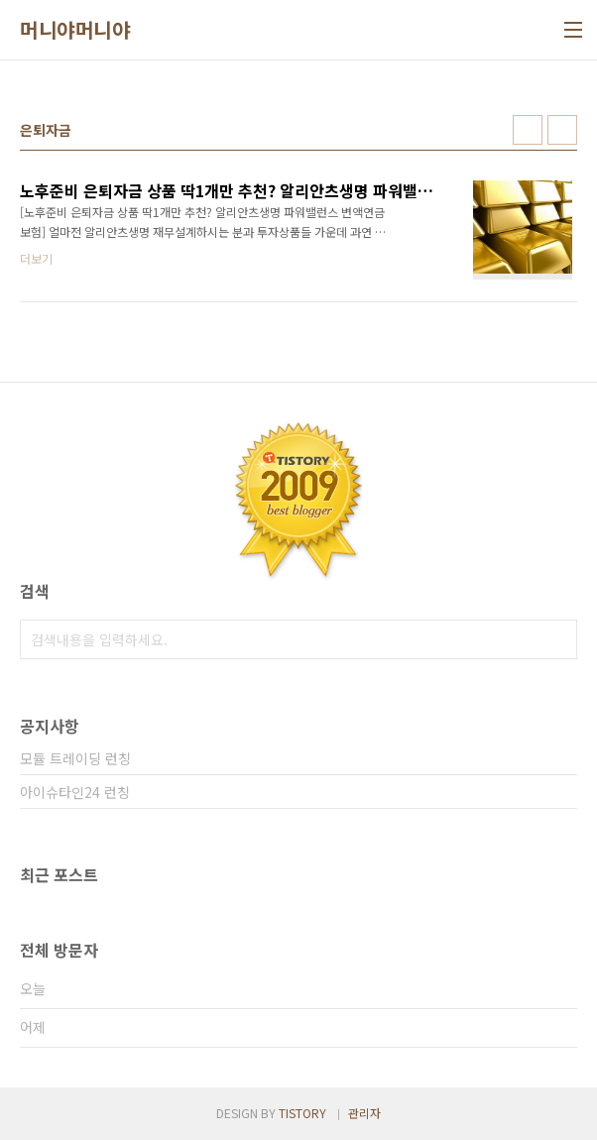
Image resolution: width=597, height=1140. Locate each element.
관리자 (364, 1112)
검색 (557, 639)
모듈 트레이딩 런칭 (75, 758)
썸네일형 (527, 130)
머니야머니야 (75, 30)
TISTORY (302, 1112)
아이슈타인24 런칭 (75, 792)
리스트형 (562, 130)
